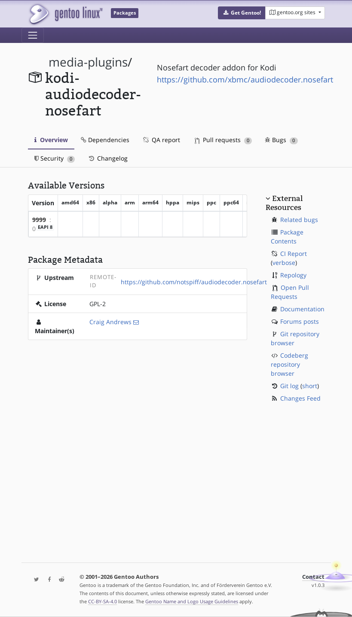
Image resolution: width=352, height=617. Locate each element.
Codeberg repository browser (289, 364)
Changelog (108, 158)
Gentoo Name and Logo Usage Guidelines (191, 601)
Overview (51, 140)
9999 (39, 220)
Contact (313, 577)
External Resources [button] (284, 202)
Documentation (302, 309)
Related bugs (299, 220)
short (309, 386)
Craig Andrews (110, 322)
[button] (242, 12)
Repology (293, 275)
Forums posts (299, 321)
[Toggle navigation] (32, 35)
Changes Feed (300, 398)
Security (54, 158)
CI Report (293, 253)
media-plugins (88, 62)
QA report (161, 140)
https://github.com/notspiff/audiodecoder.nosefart (194, 282)
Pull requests (223, 140)
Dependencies (105, 140)
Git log (289, 386)
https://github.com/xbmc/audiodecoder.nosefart (245, 79)
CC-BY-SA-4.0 (102, 601)
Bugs (281, 140)
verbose (283, 262)
